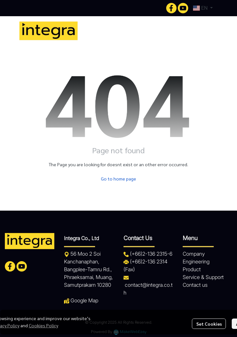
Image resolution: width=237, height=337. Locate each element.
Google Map (84, 300)
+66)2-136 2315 (149, 253)
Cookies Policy (43, 325)
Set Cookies (209, 324)
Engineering (196, 261)
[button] (203, 8)
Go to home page (118, 178)
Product (192, 269)
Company (194, 253)
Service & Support (203, 277)
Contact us (195, 285)
